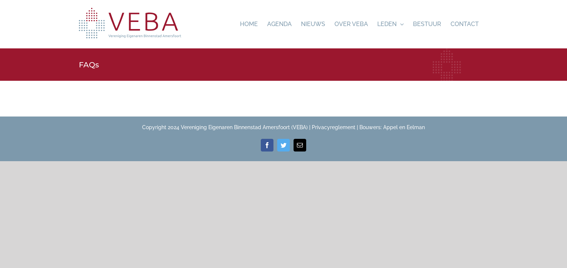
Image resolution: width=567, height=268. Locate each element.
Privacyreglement (333, 127)
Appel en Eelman (404, 127)
